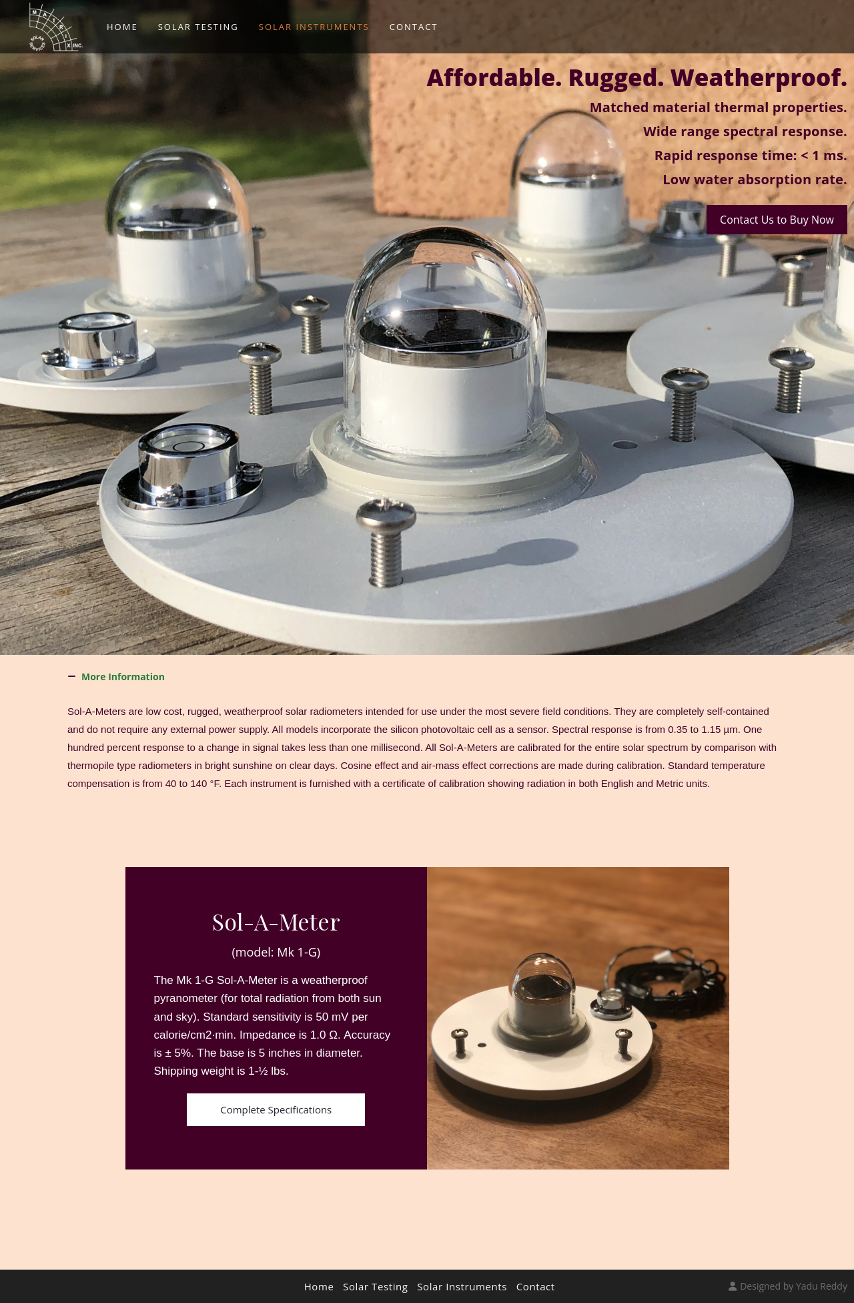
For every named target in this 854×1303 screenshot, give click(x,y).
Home (319, 1286)
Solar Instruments (462, 1286)
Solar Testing (375, 1286)
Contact (535, 1286)
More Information (123, 676)
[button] (427, 677)
